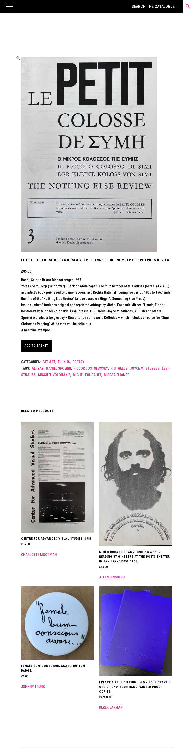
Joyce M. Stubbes (144, 368)
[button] (9, 6)
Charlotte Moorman (39, 555)
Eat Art (48, 362)
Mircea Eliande (116, 375)
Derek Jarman (111, 707)
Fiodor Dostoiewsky (91, 368)
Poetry (78, 362)
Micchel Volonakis (54, 375)
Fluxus (64, 362)
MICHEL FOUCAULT (87, 375)
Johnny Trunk (33, 687)
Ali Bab (38, 368)
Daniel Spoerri (58, 368)
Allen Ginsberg (112, 577)
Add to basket (36, 345)
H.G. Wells (118, 368)
